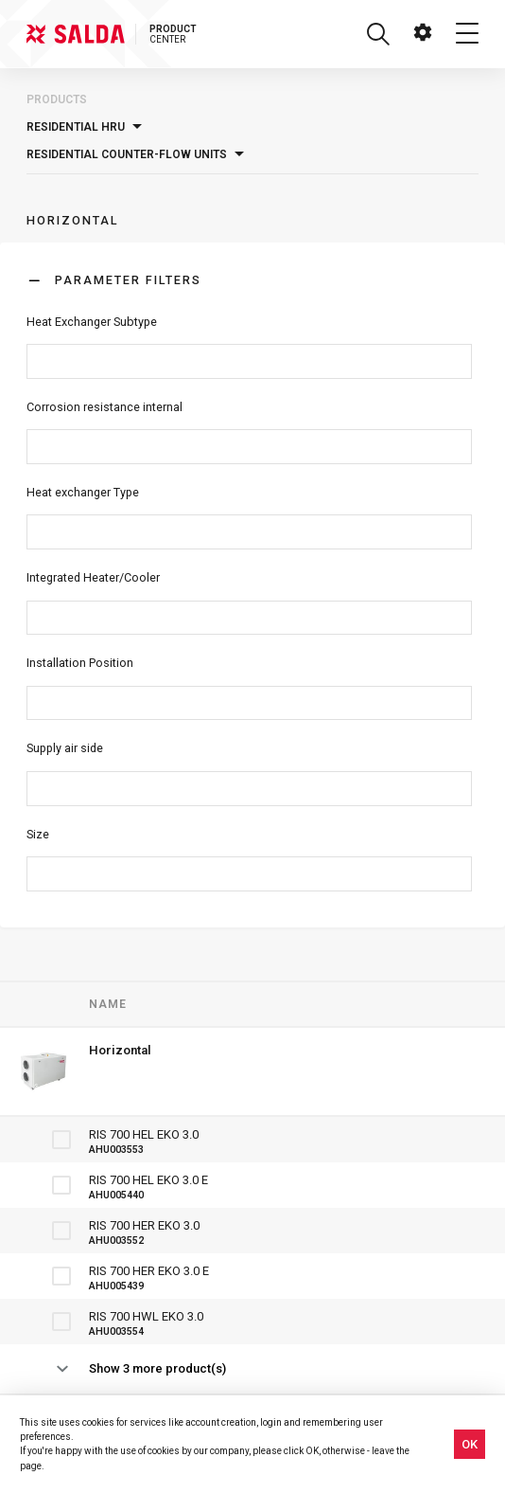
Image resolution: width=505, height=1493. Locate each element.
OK (469, 1444)
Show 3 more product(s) (157, 1368)
